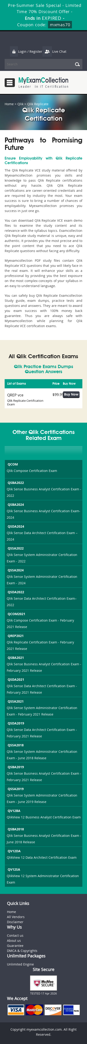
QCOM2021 (16, 614)
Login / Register (26, 51)
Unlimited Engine (20, 964)
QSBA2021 (15, 657)
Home (9, 104)
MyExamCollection (43, 82)
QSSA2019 (15, 789)
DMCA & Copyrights (22, 950)
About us (14, 940)
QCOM (12, 464)
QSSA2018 (15, 745)
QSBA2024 (15, 504)
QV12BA (13, 810)
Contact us (15, 935)
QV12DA (14, 851)
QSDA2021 (15, 679)
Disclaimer (15, 922)
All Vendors (16, 917)
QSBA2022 (15, 482)
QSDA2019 (15, 723)
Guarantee (15, 945)
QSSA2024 (15, 570)
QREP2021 (15, 636)
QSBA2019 (15, 767)
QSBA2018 (15, 829)
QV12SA (13, 869)
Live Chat (54, 51)
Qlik (20, 104)
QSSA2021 (15, 701)
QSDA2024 (15, 526)
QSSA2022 (15, 548)
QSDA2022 (15, 592)
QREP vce (15, 395)
